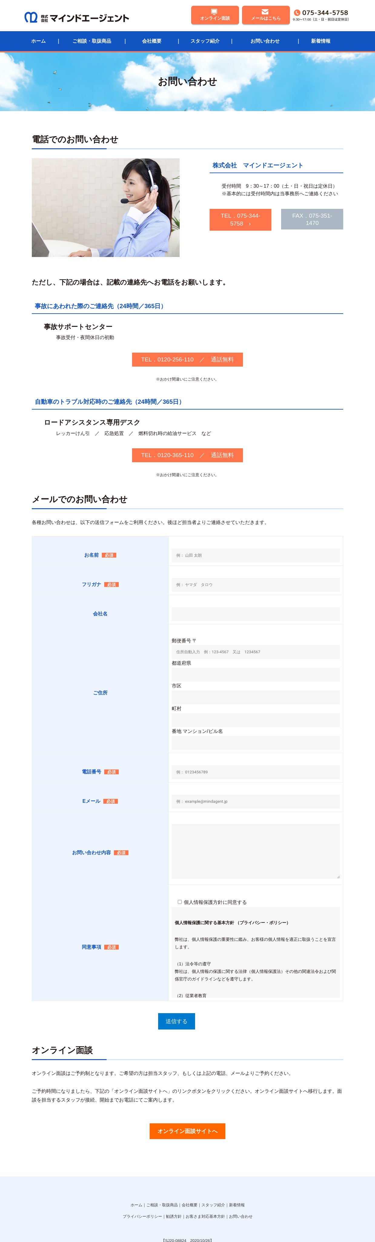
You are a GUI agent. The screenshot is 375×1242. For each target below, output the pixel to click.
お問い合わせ (265, 37)
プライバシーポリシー (142, 1183)
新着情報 (320, 37)
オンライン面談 (215, 17)
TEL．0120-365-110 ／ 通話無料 (187, 424)
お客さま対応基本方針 (205, 1183)
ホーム (38, 37)
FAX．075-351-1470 (293, 213)
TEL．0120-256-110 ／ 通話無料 (187, 328)
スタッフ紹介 (205, 37)
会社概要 (151, 37)
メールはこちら (266, 17)
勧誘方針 (174, 1183)
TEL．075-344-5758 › (195, 213)
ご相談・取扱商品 (91, 37)
